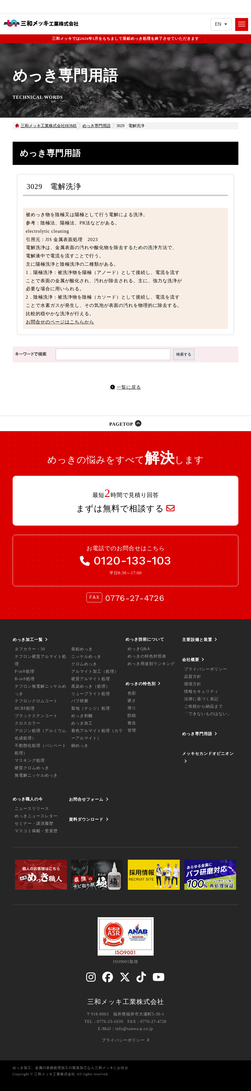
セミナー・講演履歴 (34, 823)
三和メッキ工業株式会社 (125, 1001)
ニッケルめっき (86, 656)
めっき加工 (82, 723)
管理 (132, 730)
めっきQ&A (139, 649)
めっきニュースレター (36, 816)
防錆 (132, 715)
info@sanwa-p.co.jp (134, 1029)
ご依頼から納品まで (203, 706)
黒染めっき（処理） (90, 686)
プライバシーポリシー (205, 669)
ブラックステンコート (36, 716)
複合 (132, 723)
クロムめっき (84, 664)
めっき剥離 (82, 716)
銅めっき (79, 745)
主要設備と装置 (197, 639)
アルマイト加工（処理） (95, 671)
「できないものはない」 (207, 714)
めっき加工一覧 (28, 639)
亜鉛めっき (82, 649)
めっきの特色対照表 (147, 656)
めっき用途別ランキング (151, 664)
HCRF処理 (25, 708)
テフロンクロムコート (36, 701)
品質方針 (192, 676)
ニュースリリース (32, 808)
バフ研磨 (79, 701)
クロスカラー (27, 723)
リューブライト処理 (90, 694)
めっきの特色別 (141, 683)
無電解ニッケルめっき (36, 775)
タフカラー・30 (30, 649)
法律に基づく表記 (201, 699)
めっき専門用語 (197, 733)
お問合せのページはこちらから (60, 321)
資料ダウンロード (86, 819)
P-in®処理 (24, 671)
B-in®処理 (25, 679)
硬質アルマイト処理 (90, 679)
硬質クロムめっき (32, 768)
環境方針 (192, 684)
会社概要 (190, 659)
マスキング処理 (30, 760)
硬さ (132, 701)
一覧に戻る (129, 387)
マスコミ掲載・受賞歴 (36, 831)
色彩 (132, 693)
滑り (132, 708)
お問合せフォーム (86, 799)
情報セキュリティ (201, 691)
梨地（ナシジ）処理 (90, 708)
